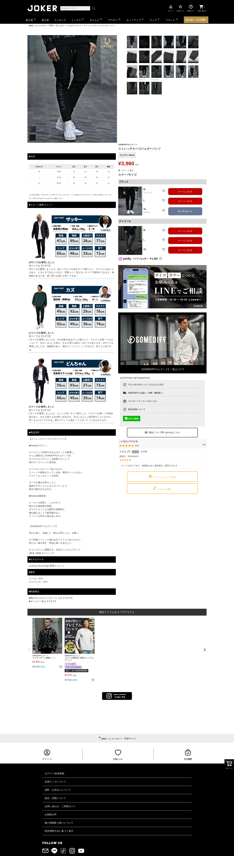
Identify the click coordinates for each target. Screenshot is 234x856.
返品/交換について (136, 409)
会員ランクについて (55, 781)
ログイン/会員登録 (54, 773)
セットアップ (135, 19)
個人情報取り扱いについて (59, 822)
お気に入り (180, 8)
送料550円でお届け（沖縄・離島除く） (146, 393)
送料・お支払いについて (58, 790)
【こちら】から (47, 198)
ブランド (172, 19)
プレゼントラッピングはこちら (142, 401)
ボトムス (96, 19)
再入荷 (45, 20)
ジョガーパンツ (73, 25)
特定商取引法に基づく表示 (59, 831)
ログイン (171, 8)
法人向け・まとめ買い (196, 20)
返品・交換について (55, 798)
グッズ (155, 19)
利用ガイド (191, 8)
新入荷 (31, 19)
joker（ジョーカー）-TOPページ (118, 738)
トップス (77, 19)
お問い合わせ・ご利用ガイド (60, 806)
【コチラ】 (45, 265)
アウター (114, 19)
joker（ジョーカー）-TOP (41, 25)
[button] (29, 650)
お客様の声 (51, 814)
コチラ (67, 598)
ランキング (60, 20)
